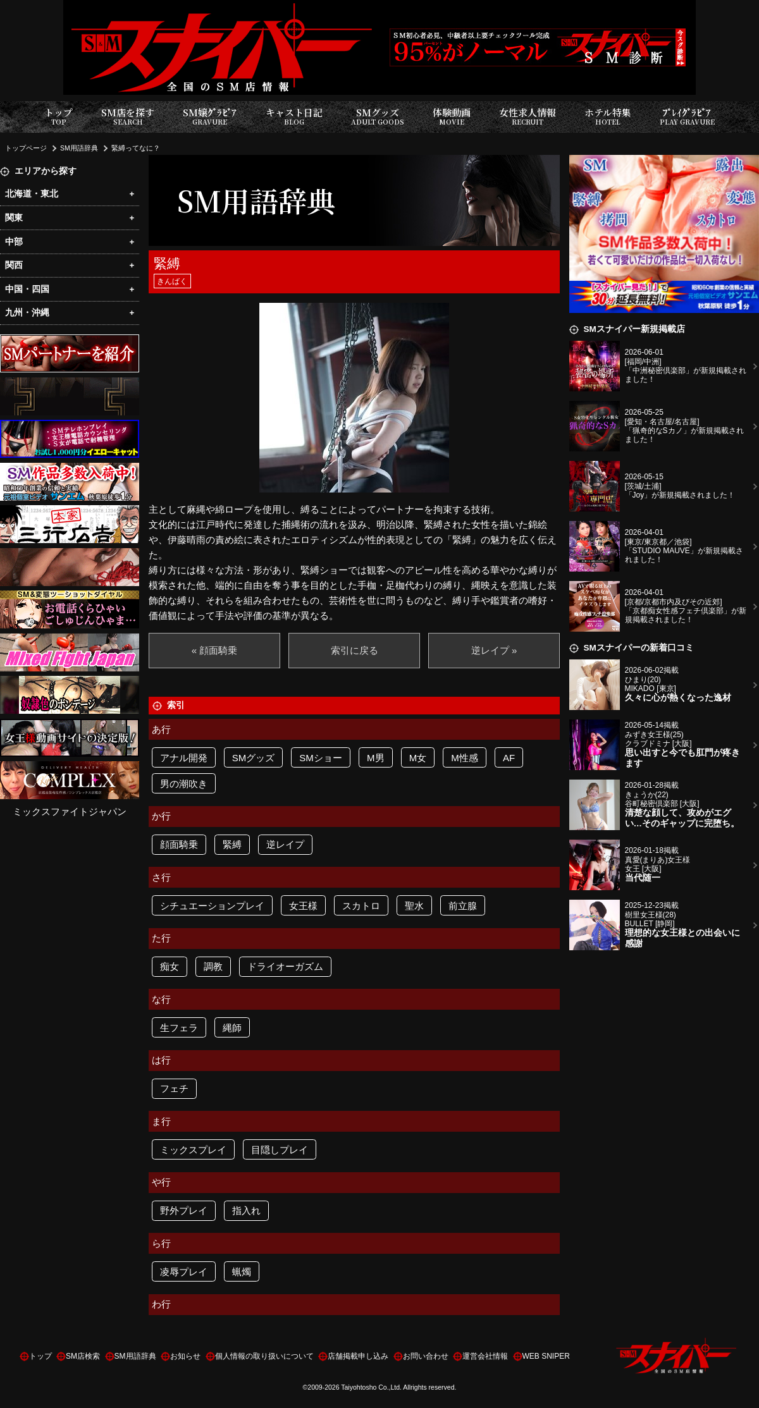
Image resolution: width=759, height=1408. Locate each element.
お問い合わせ (425, 1356)
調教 (213, 966)
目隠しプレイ (279, 1149)
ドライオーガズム (285, 966)
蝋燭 (241, 1271)
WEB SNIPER (546, 1356)
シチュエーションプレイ (212, 905)
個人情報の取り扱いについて (264, 1356)
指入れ (246, 1210)
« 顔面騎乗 (215, 650)
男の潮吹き (183, 783)
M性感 (464, 757)
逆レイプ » (494, 650)
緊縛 (232, 844)
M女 (418, 757)
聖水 (414, 905)
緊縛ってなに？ (135, 148)
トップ (58, 117)
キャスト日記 (294, 117)
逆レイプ (285, 844)
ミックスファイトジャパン (69, 811)
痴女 (169, 966)
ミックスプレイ (193, 1149)
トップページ (26, 148)
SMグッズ (377, 117)
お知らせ (185, 1356)
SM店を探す (127, 117)
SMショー (320, 757)
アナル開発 (183, 757)
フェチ (174, 1088)
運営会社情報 (485, 1356)
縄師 (232, 1027)
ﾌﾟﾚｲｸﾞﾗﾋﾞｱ (687, 117)
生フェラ (179, 1027)
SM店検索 (83, 1356)
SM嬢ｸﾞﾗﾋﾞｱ (210, 117)
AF (509, 757)
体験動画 (452, 117)
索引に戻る (354, 650)
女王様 (303, 905)
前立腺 (462, 905)
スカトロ (361, 905)
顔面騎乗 (179, 844)
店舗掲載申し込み (358, 1356)
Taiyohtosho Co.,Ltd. (371, 1387)
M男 (376, 757)
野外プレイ (183, 1210)
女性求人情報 (527, 117)
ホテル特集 (607, 117)
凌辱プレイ (183, 1271)
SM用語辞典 (79, 148)
